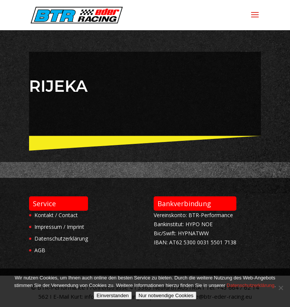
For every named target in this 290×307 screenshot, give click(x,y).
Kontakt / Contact (56, 215)
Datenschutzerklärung (61, 238)
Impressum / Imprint (59, 226)
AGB (39, 250)
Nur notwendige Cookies (166, 295)
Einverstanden (113, 295)
